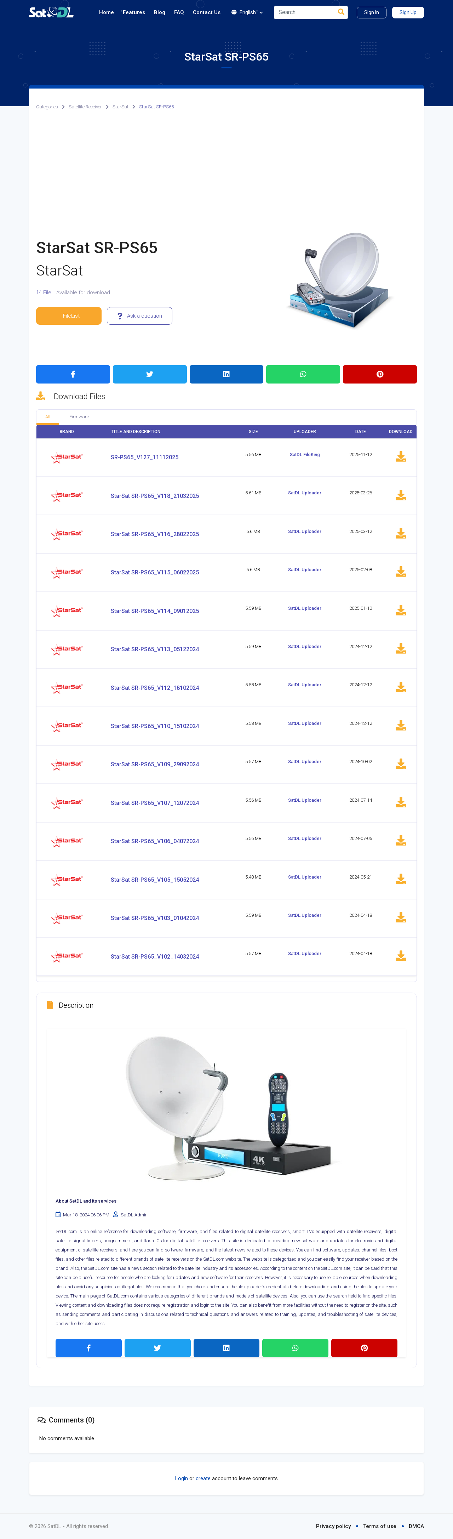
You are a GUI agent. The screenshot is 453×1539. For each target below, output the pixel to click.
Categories (47, 106)
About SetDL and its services (86, 1201)
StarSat (120, 106)
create (203, 1478)
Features (134, 12)
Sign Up (408, 12)
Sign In (371, 12)
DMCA (416, 1526)
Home (106, 12)
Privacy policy (333, 1526)
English (247, 12)
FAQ (179, 12)
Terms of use (379, 1526)
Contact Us (206, 12)
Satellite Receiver (85, 106)
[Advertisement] (226, 171)
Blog (159, 12)
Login (181, 1478)
